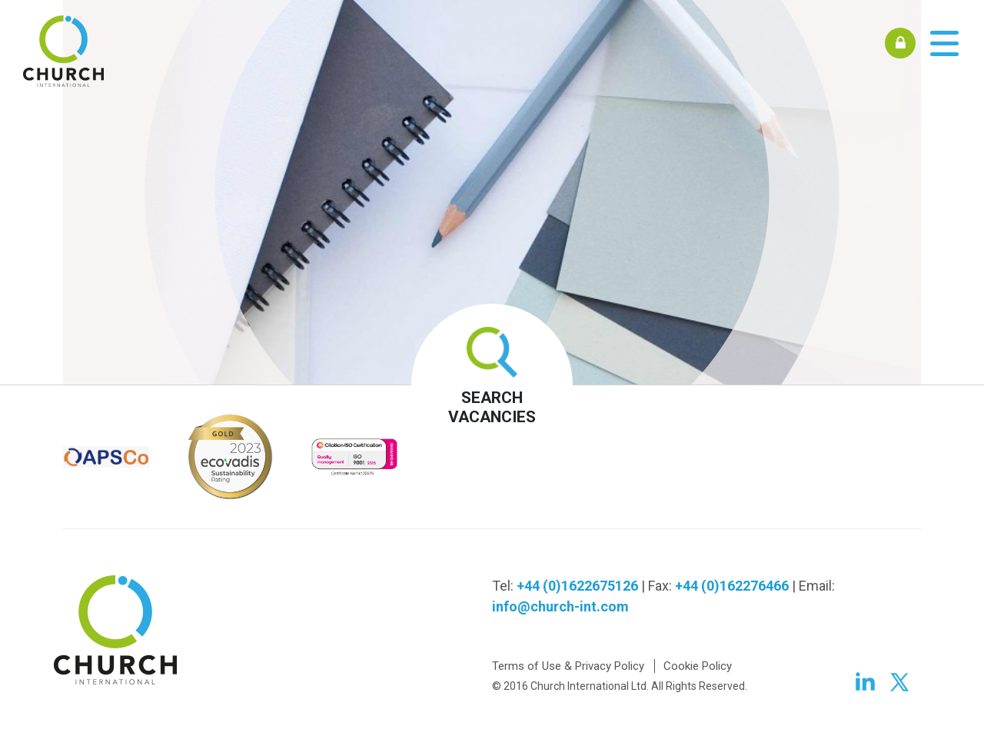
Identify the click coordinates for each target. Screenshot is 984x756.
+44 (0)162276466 (732, 586)
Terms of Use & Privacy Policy (568, 666)
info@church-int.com (560, 606)
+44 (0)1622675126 (577, 586)
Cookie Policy (697, 666)
